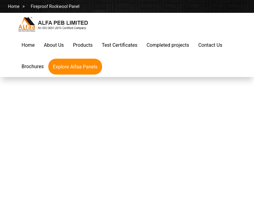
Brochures (33, 66)
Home (14, 6)
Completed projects (167, 45)
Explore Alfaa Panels (75, 67)
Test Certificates (119, 45)
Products (83, 45)
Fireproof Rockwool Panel (55, 6)
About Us (54, 45)
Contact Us (210, 45)
